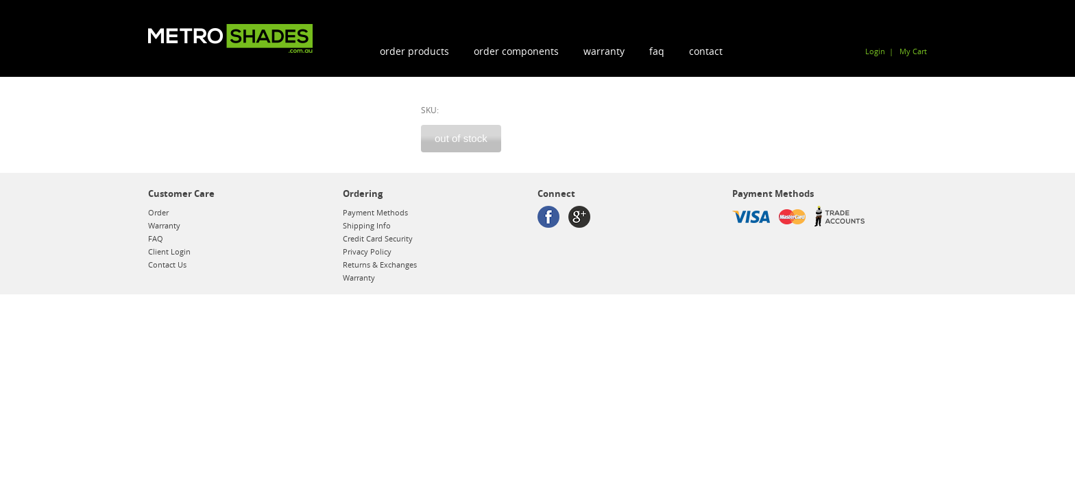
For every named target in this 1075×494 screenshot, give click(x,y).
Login (875, 51)
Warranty (604, 51)
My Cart (913, 51)
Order (158, 212)
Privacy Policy (367, 251)
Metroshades (230, 38)
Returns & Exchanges (380, 264)
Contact (706, 51)
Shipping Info (367, 225)
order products (414, 51)
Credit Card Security (378, 238)
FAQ (656, 51)
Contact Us (167, 264)
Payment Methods (375, 212)
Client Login (169, 251)
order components (516, 51)
